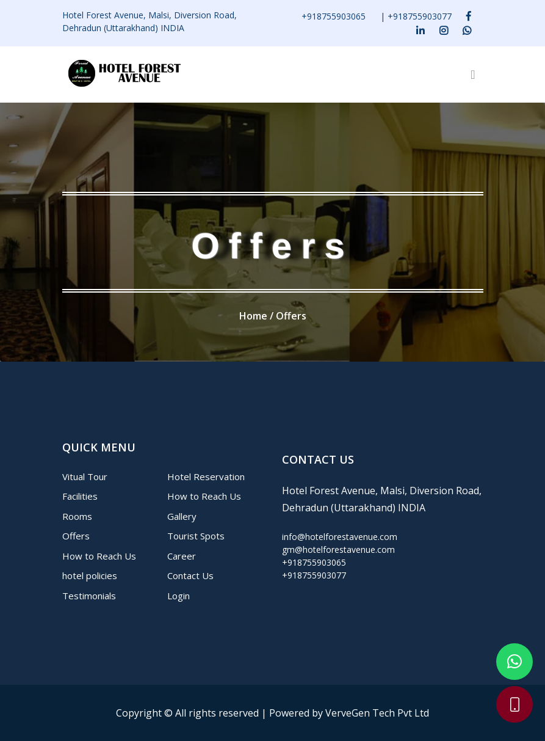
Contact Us (190, 575)
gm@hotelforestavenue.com (338, 549)
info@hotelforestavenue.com (339, 536)
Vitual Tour (84, 476)
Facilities (80, 496)
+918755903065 (333, 16)
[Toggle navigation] (473, 74)
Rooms (77, 516)
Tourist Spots (196, 536)
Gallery (182, 516)
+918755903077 (420, 16)
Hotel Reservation (206, 476)
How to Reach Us (99, 556)
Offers (76, 536)
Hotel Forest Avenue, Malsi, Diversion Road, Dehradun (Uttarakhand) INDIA (149, 21)
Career (181, 556)
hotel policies (89, 575)
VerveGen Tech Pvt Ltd (377, 713)
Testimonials (89, 596)
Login (178, 596)
